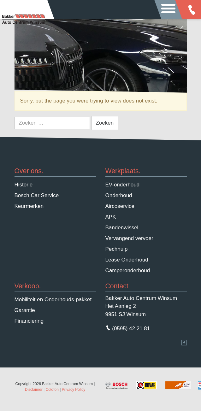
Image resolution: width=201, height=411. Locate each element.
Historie (24, 185)
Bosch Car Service (37, 195)
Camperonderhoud (127, 270)
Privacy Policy (74, 389)
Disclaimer (34, 389)
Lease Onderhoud (126, 260)
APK (110, 217)
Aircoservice (120, 206)
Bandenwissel (122, 228)
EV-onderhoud (122, 185)
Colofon (51, 389)
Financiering (29, 321)
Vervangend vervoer (129, 238)
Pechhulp (116, 249)
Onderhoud (118, 195)
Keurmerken (29, 206)
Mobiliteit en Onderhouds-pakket (53, 299)
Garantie (25, 310)
